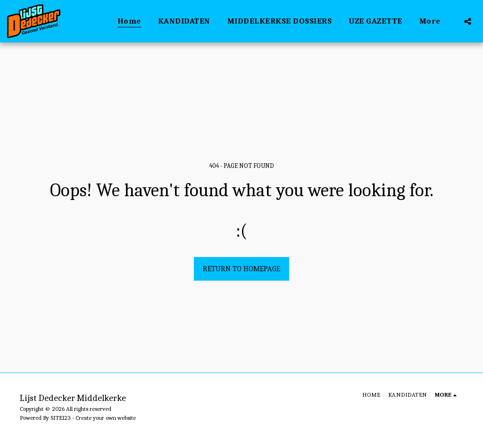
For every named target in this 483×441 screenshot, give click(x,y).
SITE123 (60, 417)
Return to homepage (241, 269)
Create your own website (105, 417)
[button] (467, 21)
